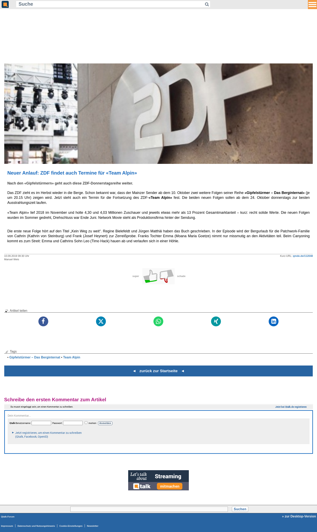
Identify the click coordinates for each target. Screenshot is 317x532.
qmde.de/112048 (303, 255)
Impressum (7, 526)
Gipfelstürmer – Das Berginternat (34, 357)
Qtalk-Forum (8, 516)
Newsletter (92, 526)
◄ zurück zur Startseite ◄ (158, 371)
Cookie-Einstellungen (70, 526)
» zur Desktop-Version (299, 516)
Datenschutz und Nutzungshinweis (36, 526)
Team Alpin (71, 357)
